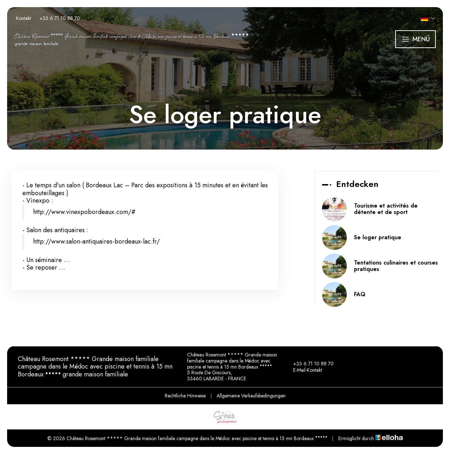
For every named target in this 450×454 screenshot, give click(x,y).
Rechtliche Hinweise (185, 395)
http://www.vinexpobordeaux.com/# (84, 211)
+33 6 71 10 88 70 (309, 363)
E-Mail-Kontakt (303, 370)
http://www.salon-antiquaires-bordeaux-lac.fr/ (96, 241)
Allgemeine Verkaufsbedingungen (251, 395)
